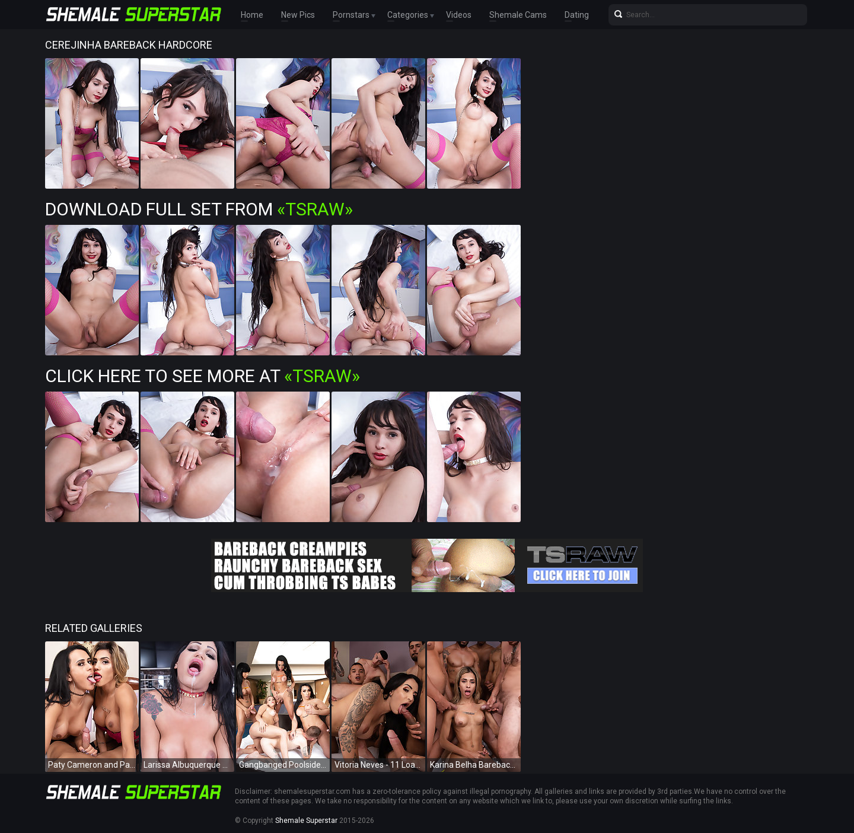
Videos (458, 15)
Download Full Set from (199, 209)
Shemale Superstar (306, 820)
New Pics (298, 15)
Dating (577, 15)
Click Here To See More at (202, 375)
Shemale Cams (518, 15)
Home (252, 15)
